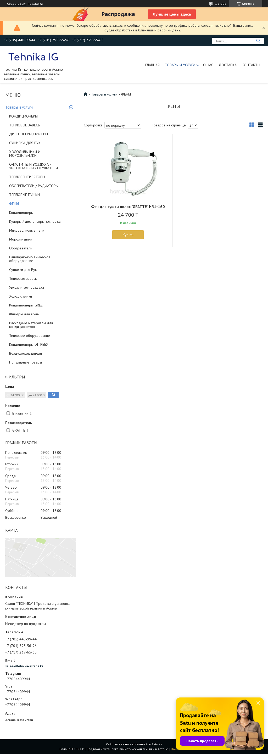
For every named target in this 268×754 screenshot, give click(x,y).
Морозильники (20, 239)
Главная (152, 65)
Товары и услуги (180, 65)
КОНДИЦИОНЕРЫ (23, 116)
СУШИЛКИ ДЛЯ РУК (25, 143)
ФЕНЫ (14, 203)
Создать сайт (16, 3)
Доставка (228, 65)
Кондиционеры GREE (26, 305)
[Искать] (258, 41)
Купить (128, 234)
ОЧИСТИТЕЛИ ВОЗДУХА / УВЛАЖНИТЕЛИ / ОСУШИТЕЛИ (33, 166)
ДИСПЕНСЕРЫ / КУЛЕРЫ (28, 134)
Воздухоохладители (25, 353)
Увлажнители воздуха (26, 287)
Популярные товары (25, 362)
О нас (208, 65)
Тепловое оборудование (29, 335)
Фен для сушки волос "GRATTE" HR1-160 (128, 207)
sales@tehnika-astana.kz (24, 666)
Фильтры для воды (24, 314)
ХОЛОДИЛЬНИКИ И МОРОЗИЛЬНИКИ (24, 153)
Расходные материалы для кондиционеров (31, 325)
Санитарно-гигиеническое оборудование (30, 259)
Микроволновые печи (26, 230)
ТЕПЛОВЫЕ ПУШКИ (24, 194)
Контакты (251, 65)
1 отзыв (220, 3)
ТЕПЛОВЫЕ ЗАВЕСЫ (25, 125)
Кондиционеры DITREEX (28, 344)
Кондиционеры (21, 212)
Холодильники (20, 296)
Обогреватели (20, 248)
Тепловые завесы (23, 278)
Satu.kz (157, 744)
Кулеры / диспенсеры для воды (35, 221)
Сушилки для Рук (23, 269)
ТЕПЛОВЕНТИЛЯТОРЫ (27, 177)
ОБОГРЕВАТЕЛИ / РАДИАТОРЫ (33, 185)
